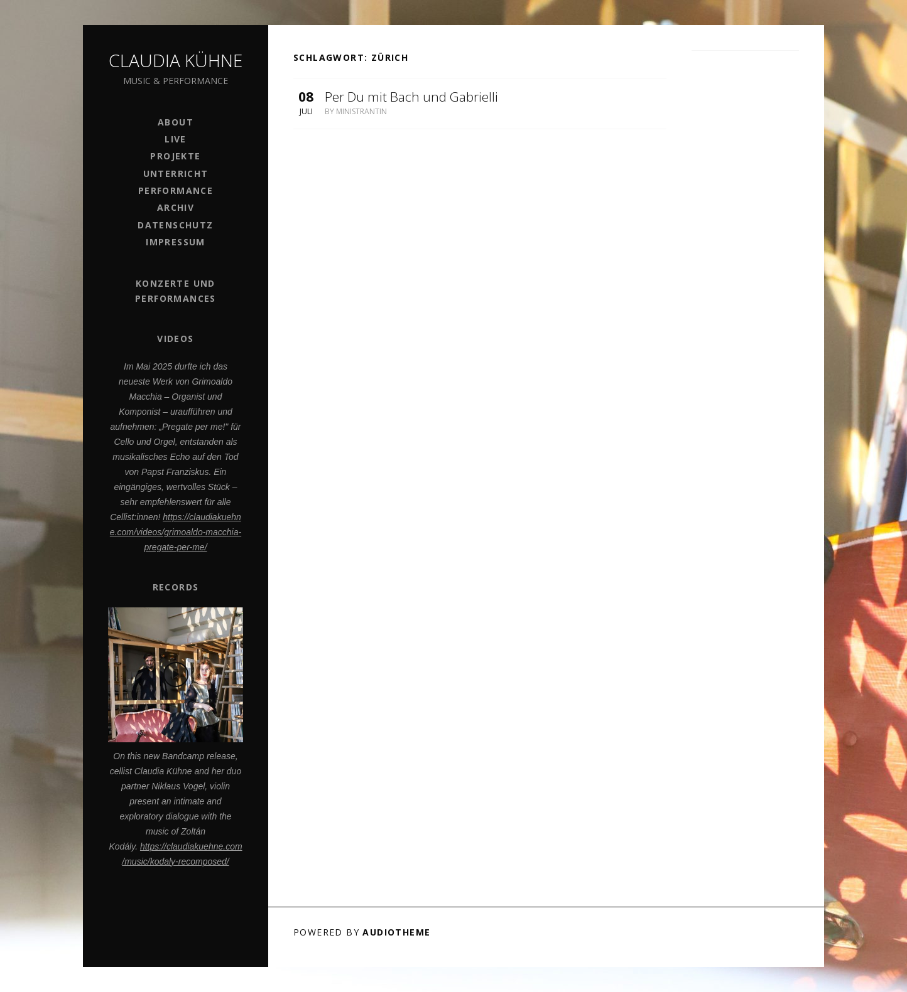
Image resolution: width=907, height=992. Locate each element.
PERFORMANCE (175, 190)
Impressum (175, 242)
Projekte (175, 156)
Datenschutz (175, 225)
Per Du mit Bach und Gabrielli (411, 96)
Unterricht (176, 173)
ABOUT (175, 122)
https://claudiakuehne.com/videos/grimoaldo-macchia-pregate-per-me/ (175, 532)
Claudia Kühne (175, 60)
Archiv (175, 207)
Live (176, 139)
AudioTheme (396, 932)
